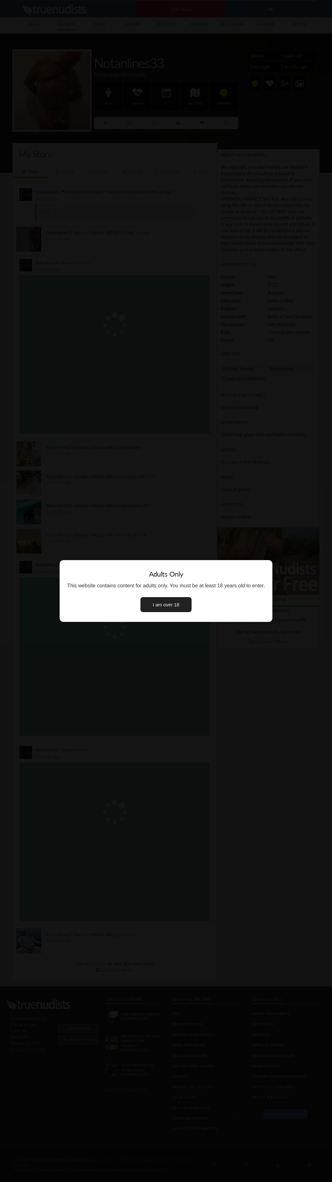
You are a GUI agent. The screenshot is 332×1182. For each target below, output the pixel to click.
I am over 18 (166, 604)
